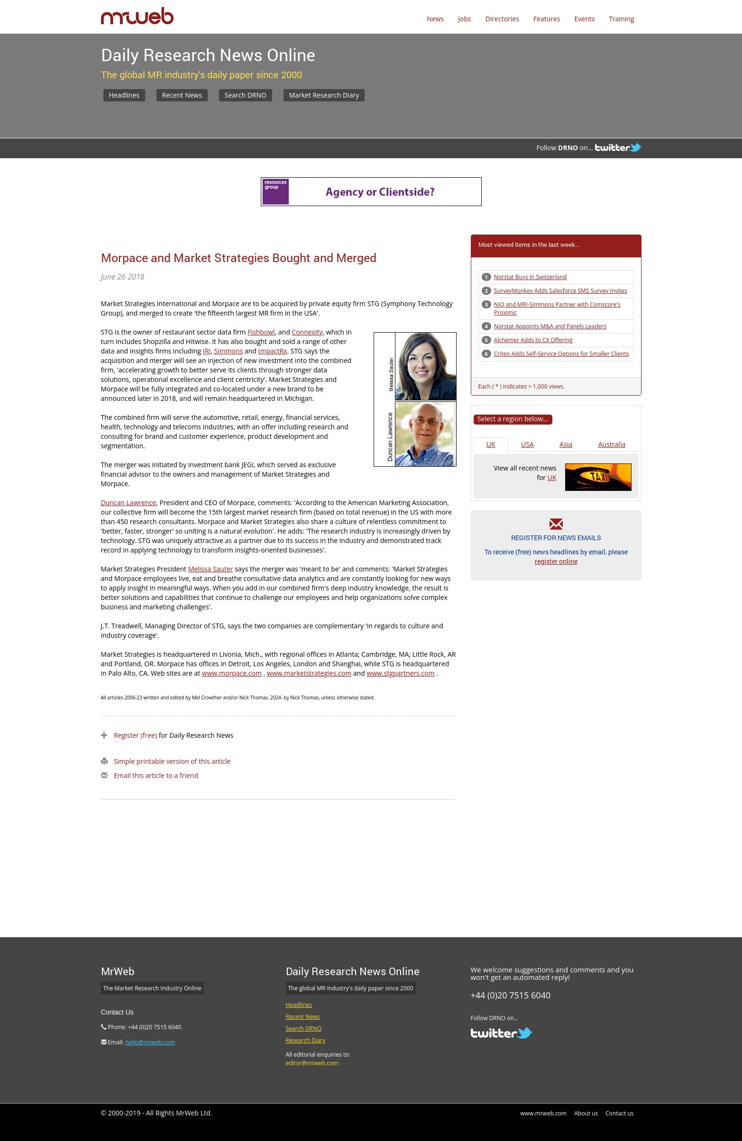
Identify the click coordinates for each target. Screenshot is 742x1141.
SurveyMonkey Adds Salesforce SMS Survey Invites (560, 291)
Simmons (228, 350)
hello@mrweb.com (150, 1042)
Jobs (464, 18)
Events (585, 18)
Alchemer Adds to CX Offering (533, 340)
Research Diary (306, 1040)
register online (556, 561)
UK (490, 444)
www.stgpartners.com (400, 673)
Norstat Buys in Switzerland (530, 277)
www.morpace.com (232, 673)
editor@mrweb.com (312, 1063)
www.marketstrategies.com (309, 673)
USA (527, 444)
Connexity (307, 331)
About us (586, 1113)
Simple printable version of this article (172, 761)
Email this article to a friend (156, 775)
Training (621, 18)
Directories (502, 18)
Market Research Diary (324, 95)
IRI (207, 350)
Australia (611, 444)
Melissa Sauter (210, 568)
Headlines (124, 95)
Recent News (182, 95)
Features (546, 18)
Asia (565, 444)
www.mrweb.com (544, 1113)
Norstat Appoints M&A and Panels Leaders (550, 326)
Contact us (619, 1113)
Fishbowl (261, 331)
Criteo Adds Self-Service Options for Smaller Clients (561, 354)
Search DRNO (245, 95)
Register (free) (135, 735)
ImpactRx (272, 350)
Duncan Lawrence (128, 502)
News (435, 18)
